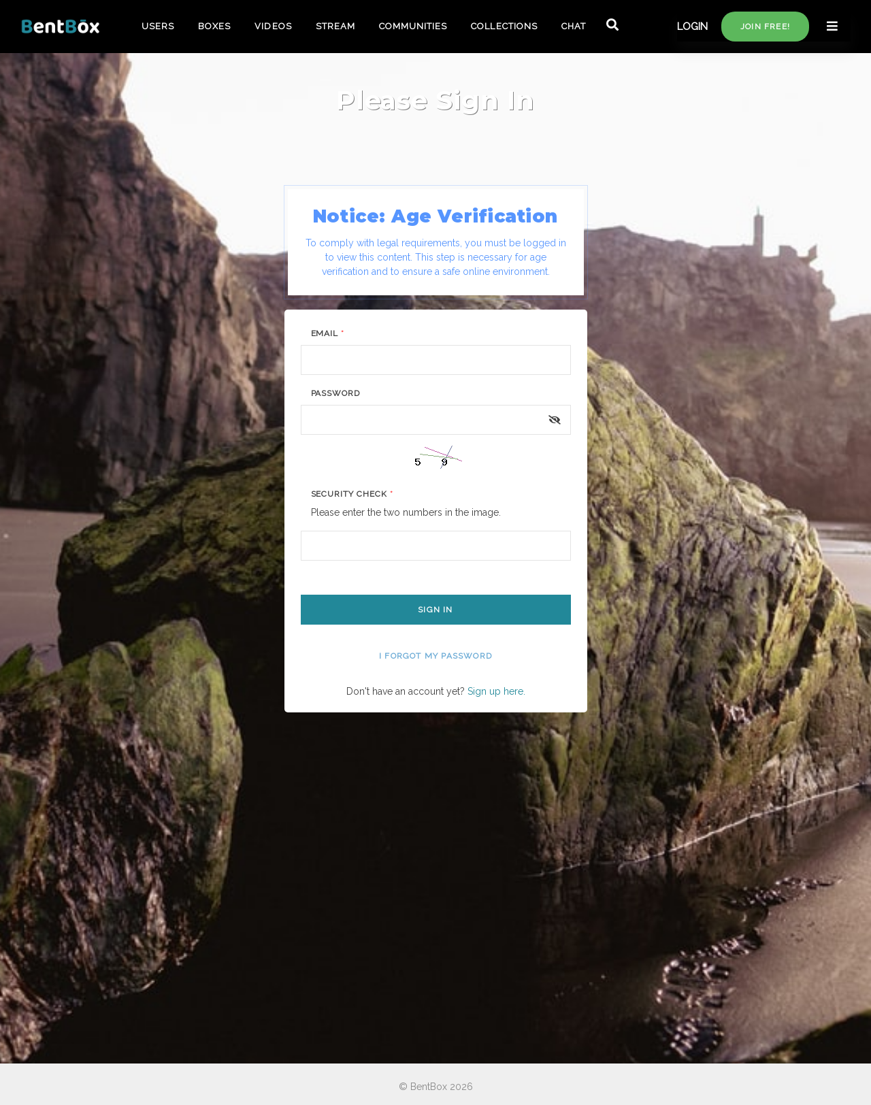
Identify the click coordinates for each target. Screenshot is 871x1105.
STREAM (335, 26)
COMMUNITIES (413, 26)
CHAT (573, 26)
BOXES (214, 26)
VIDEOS (272, 26)
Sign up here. (496, 691)
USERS (158, 26)
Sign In (435, 609)
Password (336, 393)
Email (328, 333)
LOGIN (692, 26)
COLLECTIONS (504, 26)
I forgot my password (435, 656)
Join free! (765, 26)
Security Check (352, 494)
